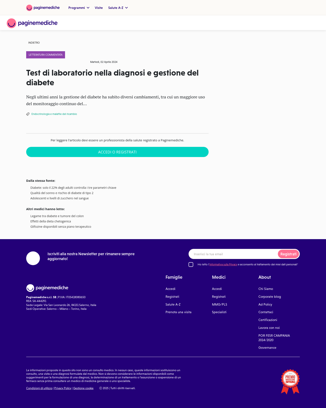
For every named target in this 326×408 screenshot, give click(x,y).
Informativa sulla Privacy (223, 264)
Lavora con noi (269, 327)
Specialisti (219, 312)
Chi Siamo (265, 289)
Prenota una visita (179, 312)
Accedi (170, 289)
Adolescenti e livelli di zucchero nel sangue (59, 198)
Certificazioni (267, 320)
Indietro (34, 42)
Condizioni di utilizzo (39, 388)
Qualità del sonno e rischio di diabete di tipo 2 (61, 193)
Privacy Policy (62, 388)
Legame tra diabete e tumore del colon (57, 216)
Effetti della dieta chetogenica (50, 221)
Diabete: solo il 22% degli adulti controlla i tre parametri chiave (73, 188)
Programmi (78, 8)
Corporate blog (269, 296)
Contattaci (265, 312)
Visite (99, 8)
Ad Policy (265, 304)
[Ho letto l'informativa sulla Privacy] (191, 264)
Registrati (288, 254)
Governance (267, 347)
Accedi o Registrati (117, 151)
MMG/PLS (219, 304)
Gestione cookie (83, 388)
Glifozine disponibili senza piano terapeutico (60, 227)
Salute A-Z (118, 8)
